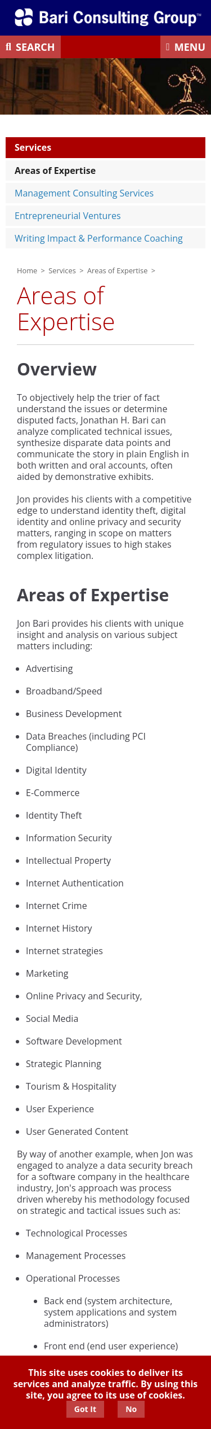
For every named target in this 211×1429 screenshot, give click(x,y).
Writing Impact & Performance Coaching (99, 238)
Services (33, 147)
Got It (85, 1409)
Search (35, 47)
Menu (189, 47)
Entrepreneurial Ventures (68, 215)
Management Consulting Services (84, 193)
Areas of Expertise (55, 170)
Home (27, 270)
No (131, 1409)
